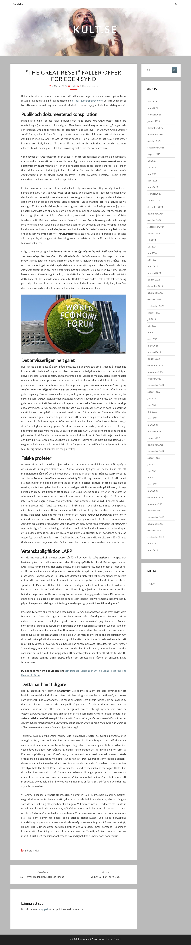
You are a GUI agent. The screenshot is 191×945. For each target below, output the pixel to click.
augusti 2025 (153, 154)
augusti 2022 (153, 391)
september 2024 (155, 226)
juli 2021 (151, 464)
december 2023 (155, 286)
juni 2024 (151, 246)
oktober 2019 (154, 530)
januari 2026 (153, 121)
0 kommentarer (89, 86)
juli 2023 (151, 319)
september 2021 (155, 451)
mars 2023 (152, 345)
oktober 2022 (154, 378)
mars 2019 (152, 550)
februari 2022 (154, 431)
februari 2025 (154, 193)
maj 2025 (152, 174)
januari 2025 (153, 200)
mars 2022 (152, 424)
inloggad (43, 909)
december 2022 (155, 365)
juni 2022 (151, 404)
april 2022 (152, 418)
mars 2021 (152, 490)
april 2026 (152, 101)
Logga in (151, 583)
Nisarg (117, 938)
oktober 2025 (154, 141)
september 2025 (155, 147)
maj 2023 (152, 332)
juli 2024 (151, 240)
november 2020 (155, 503)
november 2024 (155, 213)
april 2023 (152, 339)
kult (73, 86)
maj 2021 (152, 477)
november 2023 (155, 292)
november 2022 (155, 371)
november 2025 (155, 134)
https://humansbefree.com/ (87, 100)
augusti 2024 (153, 233)
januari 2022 (153, 437)
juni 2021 (151, 470)
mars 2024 (152, 266)
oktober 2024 (154, 220)
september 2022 (155, 385)
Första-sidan (32, 850)
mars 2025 (152, 187)
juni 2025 (151, 167)
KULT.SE (18, 4)
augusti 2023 (153, 312)
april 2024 (152, 259)
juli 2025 (151, 160)
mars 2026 (152, 107)
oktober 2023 (154, 299)
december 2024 (155, 207)
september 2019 (155, 536)
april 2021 (152, 484)
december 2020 (155, 497)
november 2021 (155, 444)
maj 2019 (152, 543)
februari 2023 (154, 352)
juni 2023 (151, 325)
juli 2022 (151, 398)
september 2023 (155, 306)
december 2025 (155, 127)
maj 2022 (152, 411)
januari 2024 (153, 279)
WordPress (98, 938)
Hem (176, 3)
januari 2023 (153, 358)
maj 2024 (152, 253)
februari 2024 (154, 273)
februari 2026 (154, 114)
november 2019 (155, 523)
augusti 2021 (153, 457)
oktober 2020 (154, 510)
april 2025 (152, 180)
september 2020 (155, 517)
